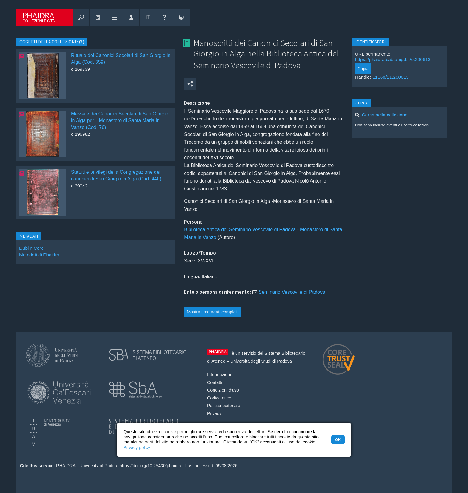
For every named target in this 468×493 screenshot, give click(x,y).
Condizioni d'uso (223, 390)
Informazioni (219, 374)
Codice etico (219, 397)
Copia (362, 68)
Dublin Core (31, 248)
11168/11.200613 (390, 77)
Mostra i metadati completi (212, 312)
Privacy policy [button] (136, 447)
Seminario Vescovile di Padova (291, 292)
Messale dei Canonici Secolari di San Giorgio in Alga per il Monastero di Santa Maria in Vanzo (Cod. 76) (119, 120)
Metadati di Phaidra (39, 254)
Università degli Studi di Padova (261, 361)
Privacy (214, 413)
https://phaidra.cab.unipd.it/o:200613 (393, 59)
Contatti (214, 382)
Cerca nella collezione (385, 114)
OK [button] (338, 439)
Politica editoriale (223, 405)
